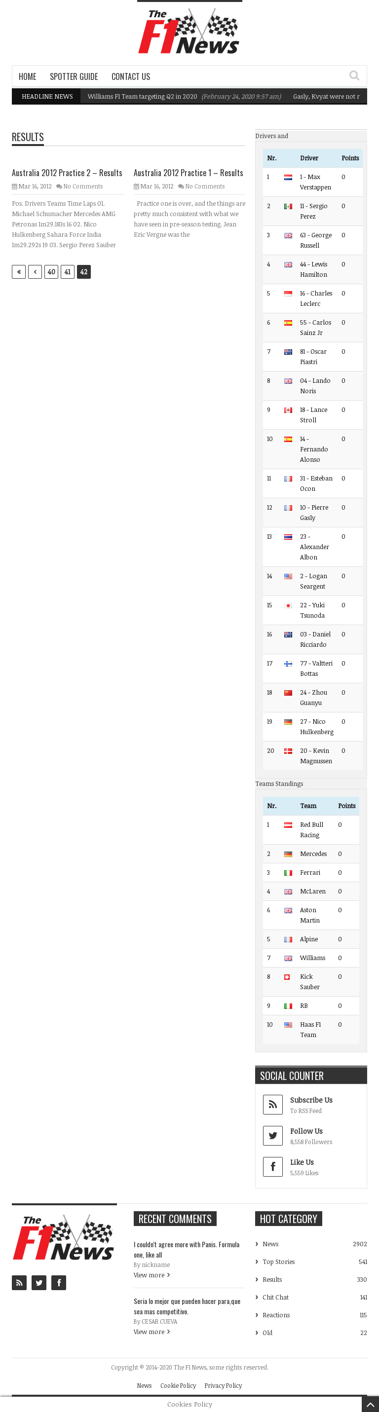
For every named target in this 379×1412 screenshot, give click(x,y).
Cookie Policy (178, 1385)
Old (267, 1332)
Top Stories (279, 1261)
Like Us (302, 1162)
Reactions (276, 1314)
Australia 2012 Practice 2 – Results (67, 173)
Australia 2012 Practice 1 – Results (188, 173)
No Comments (83, 186)
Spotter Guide (74, 76)
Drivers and (271, 135)
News (270, 1243)
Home (27, 76)
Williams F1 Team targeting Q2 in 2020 (142, 96)
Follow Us (306, 1131)
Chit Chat (276, 1297)
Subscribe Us (311, 1100)
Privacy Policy (223, 1385)
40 (51, 271)
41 (68, 271)
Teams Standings (279, 783)
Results (272, 1279)
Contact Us (131, 76)
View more (149, 1274)
